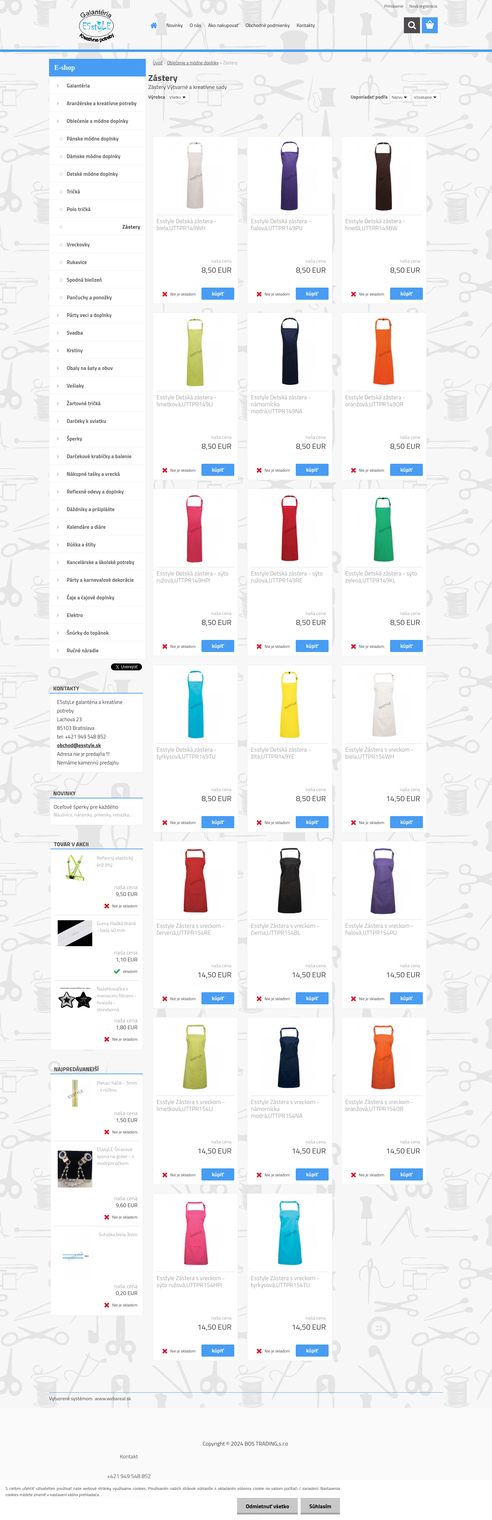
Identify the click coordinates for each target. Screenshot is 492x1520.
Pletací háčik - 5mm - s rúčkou (117, 1086)
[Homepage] (153, 25)
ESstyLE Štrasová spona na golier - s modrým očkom (115, 1156)
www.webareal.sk (113, 1398)
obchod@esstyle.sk (79, 745)
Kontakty (305, 25)
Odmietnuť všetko (267, 1506)
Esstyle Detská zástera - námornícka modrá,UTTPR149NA (281, 404)
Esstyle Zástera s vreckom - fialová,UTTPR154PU (379, 929)
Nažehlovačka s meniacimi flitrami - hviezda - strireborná (116, 999)
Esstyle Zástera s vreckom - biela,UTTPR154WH (379, 753)
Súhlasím (320, 1506)
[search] (412, 25)
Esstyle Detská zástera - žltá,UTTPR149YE (281, 753)
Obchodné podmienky (268, 25)
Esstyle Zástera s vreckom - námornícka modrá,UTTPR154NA (285, 1108)
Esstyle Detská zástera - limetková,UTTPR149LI (187, 401)
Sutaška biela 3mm (118, 1234)
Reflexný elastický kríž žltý (115, 861)
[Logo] (96, 25)
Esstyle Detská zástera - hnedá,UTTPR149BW (375, 225)
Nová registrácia (423, 6)
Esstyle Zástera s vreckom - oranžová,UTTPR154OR (379, 1105)
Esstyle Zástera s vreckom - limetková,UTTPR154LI (191, 1105)
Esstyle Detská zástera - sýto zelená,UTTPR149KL (381, 577)
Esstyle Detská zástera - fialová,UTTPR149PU (281, 225)
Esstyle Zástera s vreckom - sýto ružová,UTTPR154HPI (191, 1281)
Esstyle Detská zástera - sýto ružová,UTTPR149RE (287, 577)
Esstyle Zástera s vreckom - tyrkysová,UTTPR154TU (285, 1281)
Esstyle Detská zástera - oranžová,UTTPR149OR (375, 401)
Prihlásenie (393, 6)
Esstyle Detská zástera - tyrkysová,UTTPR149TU (187, 753)
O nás (195, 25)
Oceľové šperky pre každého (86, 807)
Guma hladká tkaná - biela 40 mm (116, 927)
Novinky (175, 25)
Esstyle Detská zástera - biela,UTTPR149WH (187, 225)
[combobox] (400, 97)
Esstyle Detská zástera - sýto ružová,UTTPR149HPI (192, 577)
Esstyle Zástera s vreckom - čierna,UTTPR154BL (285, 929)
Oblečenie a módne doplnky (193, 62)
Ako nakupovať (223, 25)
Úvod (157, 62)
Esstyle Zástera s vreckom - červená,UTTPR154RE (191, 929)
